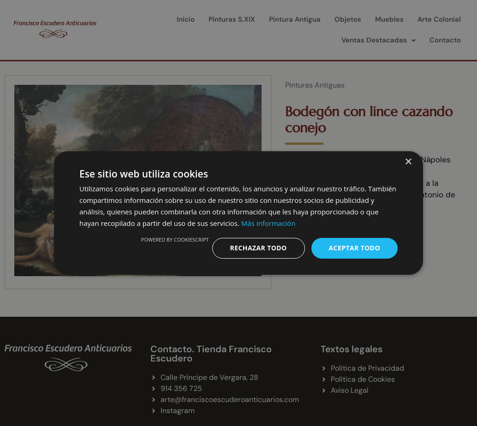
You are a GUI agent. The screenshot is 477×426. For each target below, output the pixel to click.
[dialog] (238, 213)
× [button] (408, 162)
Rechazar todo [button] (258, 247)
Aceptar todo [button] (354, 247)
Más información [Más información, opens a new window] (268, 223)
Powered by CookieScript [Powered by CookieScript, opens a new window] (175, 239)
